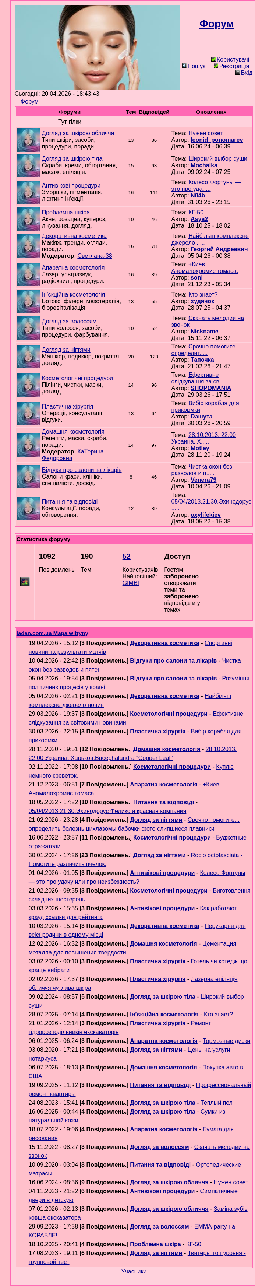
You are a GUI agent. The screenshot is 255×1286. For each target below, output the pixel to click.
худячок (202, 301)
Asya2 (199, 219)
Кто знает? (202, 294)
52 (127, 556)
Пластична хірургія (67, 406)
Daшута (202, 416)
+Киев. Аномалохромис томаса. (204, 267)
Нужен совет (205, 133)
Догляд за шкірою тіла (72, 158)
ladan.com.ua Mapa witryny (52, 633)
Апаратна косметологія (73, 267)
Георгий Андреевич (219, 249)
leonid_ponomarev (217, 140)
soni (197, 277)
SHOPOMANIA (211, 388)
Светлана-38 (94, 256)
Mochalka (204, 165)
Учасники (133, 1271)
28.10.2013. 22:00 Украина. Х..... (203, 438)
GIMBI (131, 583)
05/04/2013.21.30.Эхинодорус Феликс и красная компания (108, 811)
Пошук (193, 66)
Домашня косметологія (73, 431)
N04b (198, 195)
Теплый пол (217, 1103)
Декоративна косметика (74, 236)
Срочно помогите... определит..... (205, 349)
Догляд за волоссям (69, 321)
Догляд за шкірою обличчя (78, 133)
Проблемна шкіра (66, 212)
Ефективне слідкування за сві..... (200, 378)
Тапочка (202, 360)
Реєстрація (231, 66)
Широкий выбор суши (217, 158)
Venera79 (203, 480)
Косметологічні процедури (77, 378)
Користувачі (230, 59)
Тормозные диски (226, 1041)
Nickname (205, 331)
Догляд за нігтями (66, 350)
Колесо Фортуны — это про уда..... (206, 185)
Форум (30, 101)
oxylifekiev (206, 515)
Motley (200, 448)
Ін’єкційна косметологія (73, 294)
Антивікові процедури (71, 185)
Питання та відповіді (70, 501)
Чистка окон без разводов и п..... (201, 469)
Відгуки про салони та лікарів (82, 470)
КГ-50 (195, 212)
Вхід (243, 73)
